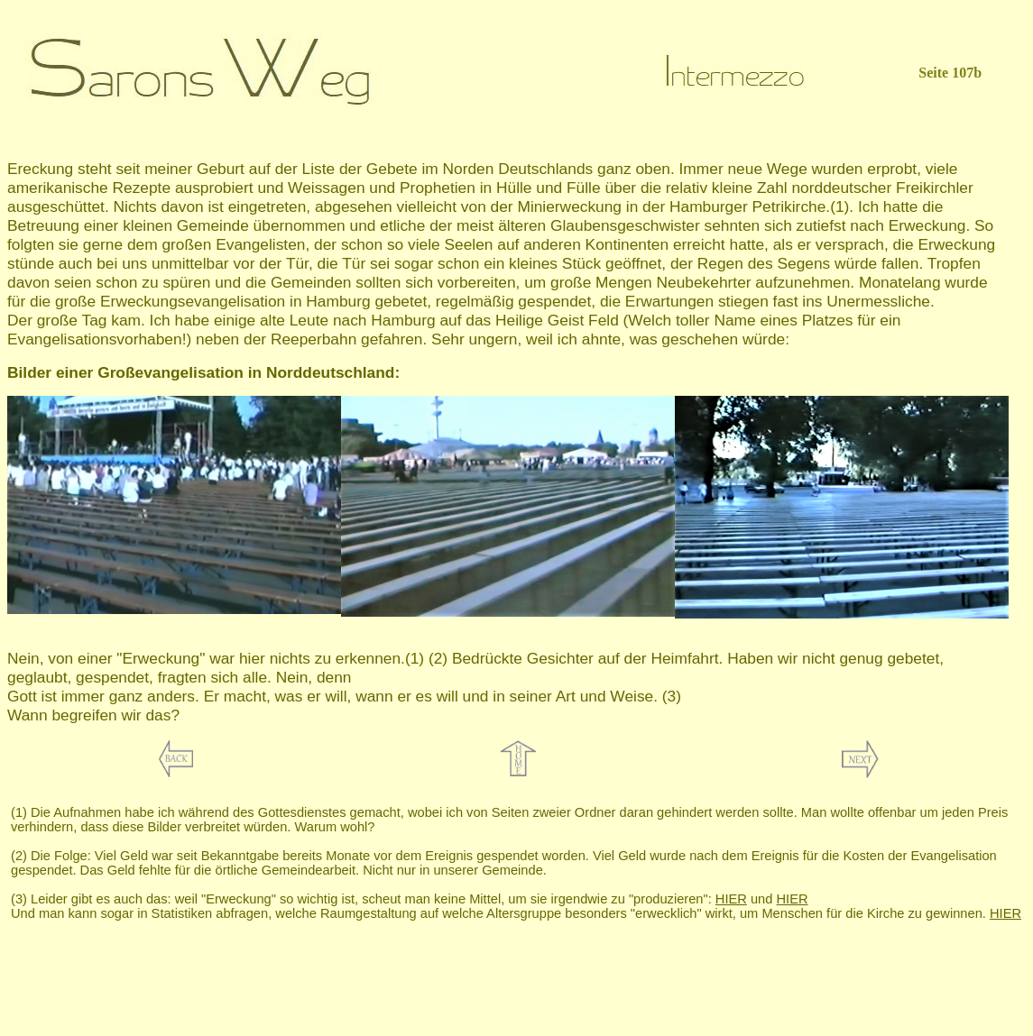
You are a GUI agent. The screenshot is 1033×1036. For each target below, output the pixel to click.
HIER (731, 899)
